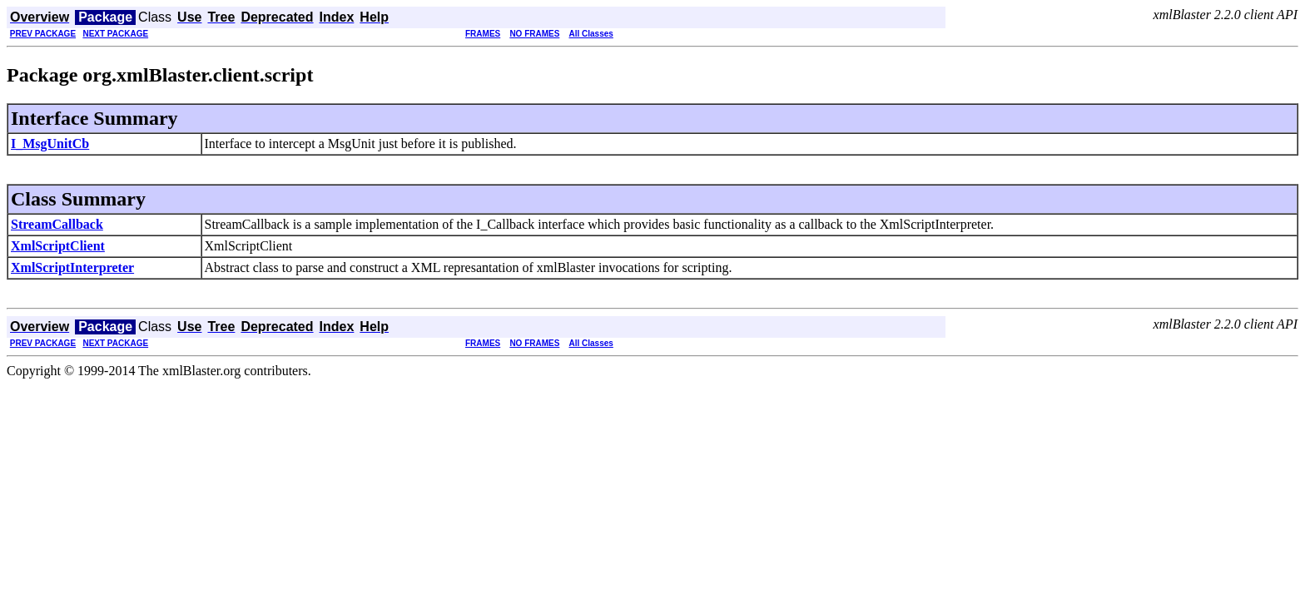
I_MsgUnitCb (50, 143)
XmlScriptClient (58, 246)
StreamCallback (57, 224)
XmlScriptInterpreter (72, 267)
